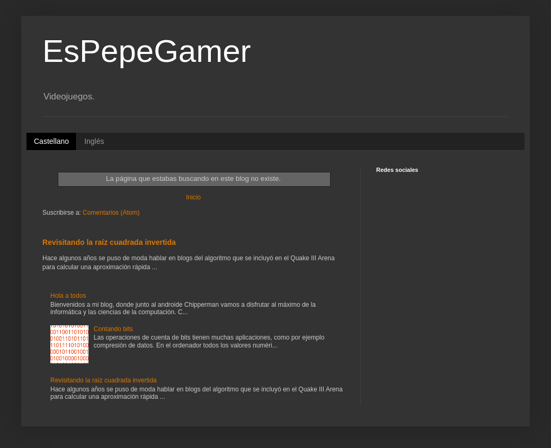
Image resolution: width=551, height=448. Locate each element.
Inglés (94, 141)
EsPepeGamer (146, 51)
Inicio (193, 197)
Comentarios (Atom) (111, 212)
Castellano (51, 141)
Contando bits (113, 329)
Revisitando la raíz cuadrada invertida (109, 242)
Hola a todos (68, 295)
